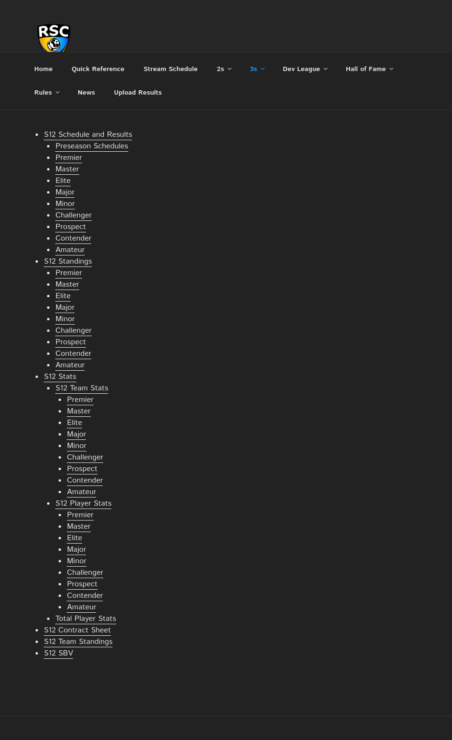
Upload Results (137, 92)
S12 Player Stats (83, 503)
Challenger (73, 215)
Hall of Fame (370, 69)
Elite (63, 180)
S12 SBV (58, 653)
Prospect (70, 226)
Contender (73, 238)
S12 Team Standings (78, 641)
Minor (64, 203)
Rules (47, 92)
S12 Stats (60, 376)
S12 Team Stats (81, 388)
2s (225, 69)
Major (64, 192)
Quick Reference (98, 69)
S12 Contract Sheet (77, 630)
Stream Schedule (171, 69)
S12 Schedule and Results (88, 134)
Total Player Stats (85, 618)
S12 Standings (68, 261)
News (86, 92)
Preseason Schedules (91, 146)
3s (258, 69)
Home (43, 69)
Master (67, 169)
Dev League (306, 69)
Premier (68, 157)
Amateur (70, 249)
